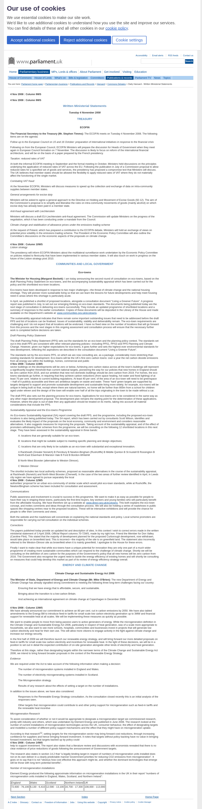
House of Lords (43, 77)
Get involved (112, 71)
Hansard (101, 84)
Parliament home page (32, 84)
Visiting (127, 71)
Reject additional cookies (85, 40)
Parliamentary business (34, 71)
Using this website (86, 802)
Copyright (102, 802)
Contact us (188, 55)
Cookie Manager (144, 802)
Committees (97, 77)
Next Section (18, 796)
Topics (166, 77)
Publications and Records (82, 84)
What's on (60, 77)
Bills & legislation (78, 77)
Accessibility (141, 55)
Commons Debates (116, 84)
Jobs (72, 802)
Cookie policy (129, 802)
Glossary (24, 802)
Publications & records (119, 77)
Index (85, 796)
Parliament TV (143, 77)
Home (13, 71)
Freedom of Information (56, 802)
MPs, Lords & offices (64, 71)
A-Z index (12, 802)
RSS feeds (173, 55)
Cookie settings (129, 40)
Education (140, 71)
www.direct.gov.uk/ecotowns (102, 502)
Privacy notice (115, 802)
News (157, 77)
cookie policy (117, 28)
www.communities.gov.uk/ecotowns (76, 312)
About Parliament (90, 71)
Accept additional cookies (33, 40)
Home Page (152, 796)
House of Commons (20, 77)
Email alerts (157, 55)
